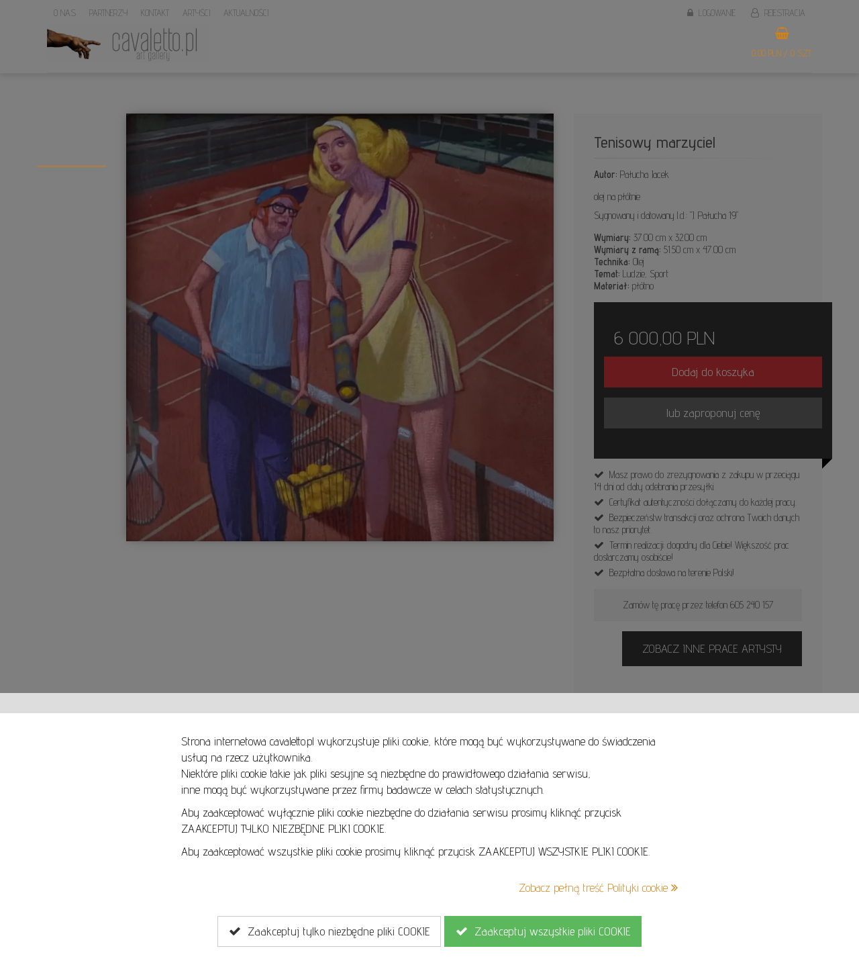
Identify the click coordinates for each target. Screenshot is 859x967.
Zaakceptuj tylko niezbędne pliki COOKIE (329, 931)
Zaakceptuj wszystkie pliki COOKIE (543, 931)
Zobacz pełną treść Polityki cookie (598, 887)
